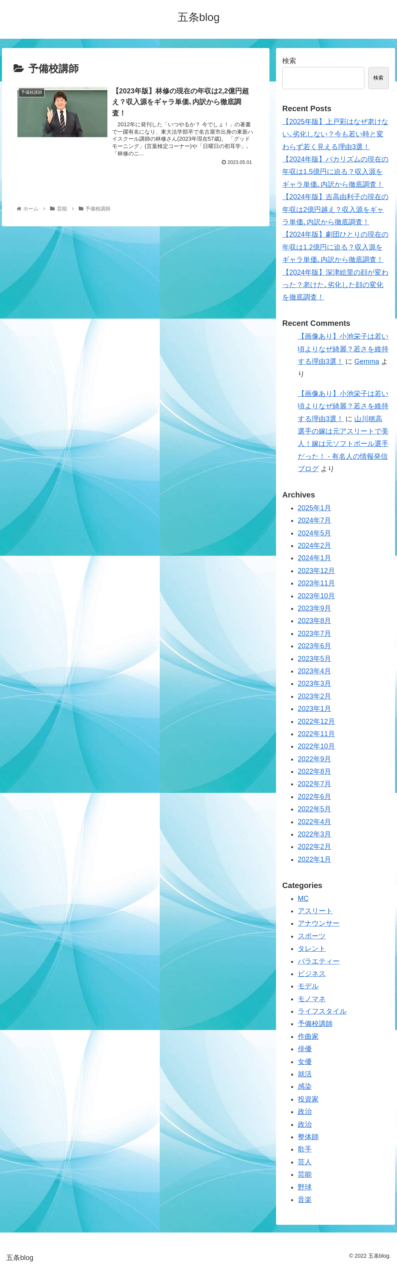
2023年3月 (314, 683)
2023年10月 (316, 596)
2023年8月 (314, 621)
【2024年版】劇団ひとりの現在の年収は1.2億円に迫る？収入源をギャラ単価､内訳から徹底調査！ (335, 247)
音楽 (305, 1199)
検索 (289, 61)
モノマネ (312, 999)
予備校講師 (315, 1024)
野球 (305, 1187)
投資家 (308, 1099)
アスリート (315, 911)
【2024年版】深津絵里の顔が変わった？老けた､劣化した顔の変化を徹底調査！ (335, 285)
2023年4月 (314, 671)
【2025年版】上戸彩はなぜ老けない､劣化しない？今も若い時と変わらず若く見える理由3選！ (335, 134)
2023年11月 (316, 583)
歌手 (305, 1149)
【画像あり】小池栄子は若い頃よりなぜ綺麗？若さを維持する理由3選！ (343, 348)
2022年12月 (316, 721)
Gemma (366, 361)
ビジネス (312, 974)
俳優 (305, 1049)
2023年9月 (314, 608)
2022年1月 (314, 859)
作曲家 (308, 1036)
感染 (305, 1086)
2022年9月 (314, 759)
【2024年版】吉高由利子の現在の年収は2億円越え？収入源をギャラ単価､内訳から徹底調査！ (335, 209)
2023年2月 (314, 696)
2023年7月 (314, 633)
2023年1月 (314, 709)
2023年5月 (314, 659)
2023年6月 (314, 646)
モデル (308, 986)
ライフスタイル (322, 1011)
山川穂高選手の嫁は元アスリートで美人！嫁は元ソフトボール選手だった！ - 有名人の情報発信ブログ (343, 444)
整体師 (308, 1137)
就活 (305, 1074)
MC (303, 898)
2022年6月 (314, 796)
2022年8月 (314, 771)
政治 (305, 1112)
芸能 (305, 1174)
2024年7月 (314, 520)
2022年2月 (314, 846)
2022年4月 (314, 822)
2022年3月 (314, 834)
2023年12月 (316, 571)
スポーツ (312, 936)
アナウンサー (319, 923)
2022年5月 (314, 809)
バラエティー (319, 961)
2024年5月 (314, 533)
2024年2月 (314, 545)
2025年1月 (314, 508)
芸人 (305, 1162)
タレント (312, 948)
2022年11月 (316, 734)
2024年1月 (314, 558)
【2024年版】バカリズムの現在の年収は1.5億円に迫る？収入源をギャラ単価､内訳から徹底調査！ (335, 171)
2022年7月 (314, 784)
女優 (305, 1062)
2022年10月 (316, 746)
